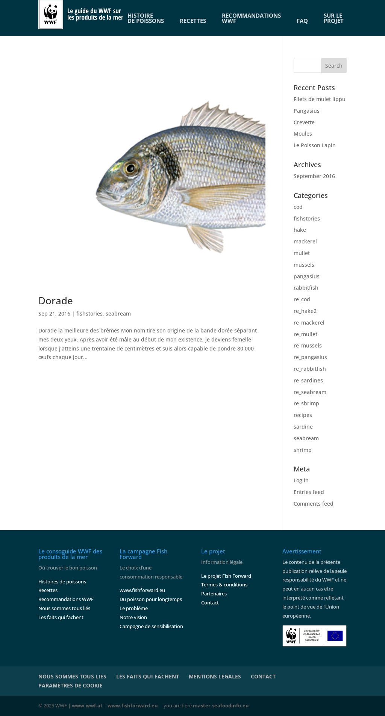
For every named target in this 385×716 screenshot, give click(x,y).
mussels (304, 264)
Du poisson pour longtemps (151, 599)
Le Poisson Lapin (315, 145)
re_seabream (310, 392)
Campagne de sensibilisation (151, 626)
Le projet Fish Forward (226, 575)
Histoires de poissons (62, 581)
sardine (303, 426)
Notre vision (133, 617)
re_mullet (305, 334)
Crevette (304, 122)
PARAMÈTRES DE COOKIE (70, 685)
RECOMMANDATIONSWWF (251, 18)
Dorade (55, 300)
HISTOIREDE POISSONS (145, 18)
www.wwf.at (87, 705)
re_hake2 (305, 310)
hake (300, 229)
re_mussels (308, 345)
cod (298, 206)
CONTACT (263, 676)
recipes (303, 414)
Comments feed (313, 503)
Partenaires (214, 593)
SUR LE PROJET (334, 18)
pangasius (307, 276)
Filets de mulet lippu (320, 99)
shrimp (303, 449)
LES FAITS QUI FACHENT (147, 676)
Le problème (134, 608)
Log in (301, 480)
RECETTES (193, 20)
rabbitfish (306, 287)
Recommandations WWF (66, 599)
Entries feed (309, 491)
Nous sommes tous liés (64, 608)
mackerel (305, 241)
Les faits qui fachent (60, 617)
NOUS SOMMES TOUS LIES (72, 676)
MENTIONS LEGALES (215, 676)
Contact (210, 602)
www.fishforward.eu (142, 590)
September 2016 (314, 176)
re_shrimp (306, 403)
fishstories (89, 313)
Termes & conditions (224, 584)
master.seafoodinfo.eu (221, 705)
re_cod (302, 299)
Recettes (48, 590)
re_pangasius (310, 357)
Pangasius (307, 110)
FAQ (302, 20)
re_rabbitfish (310, 368)
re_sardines (308, 380)
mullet (302, 253)
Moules (303, 133)
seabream (118, 313)
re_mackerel (309, 322)
